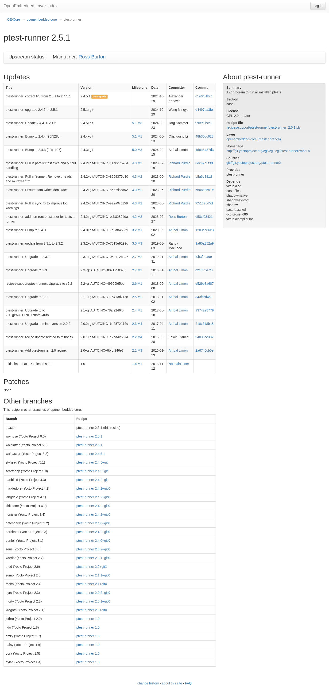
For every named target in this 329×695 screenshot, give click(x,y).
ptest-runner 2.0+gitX (91, 610)
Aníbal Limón (178, 230)
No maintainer (179, 364)
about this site (172, 683)
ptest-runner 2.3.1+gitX (93, 558)
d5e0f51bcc (203, 96)
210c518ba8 (204, 324)
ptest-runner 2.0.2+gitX (93, 593)
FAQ (188, 683)
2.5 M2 (137, 297)
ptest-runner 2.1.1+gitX (93, 575)
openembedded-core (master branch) (253, 139)
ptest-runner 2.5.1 (89, 436)
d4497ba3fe (204, 109)
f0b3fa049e (203, 257)
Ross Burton (92, 56)
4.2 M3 (137, 217)
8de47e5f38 (204, 163)
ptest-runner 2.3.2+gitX (93, 549)
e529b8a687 (204, 283)
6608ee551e (204, 190)
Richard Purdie (179, 163)
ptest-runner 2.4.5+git (92, 462)
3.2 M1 (137, 230)
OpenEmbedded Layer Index (31, 6)
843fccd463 (203, 297)
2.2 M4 (137, 337)
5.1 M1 (137, 136)
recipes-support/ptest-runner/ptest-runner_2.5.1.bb (263, 127)
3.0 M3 (137, 243)
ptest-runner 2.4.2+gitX (93, 488)
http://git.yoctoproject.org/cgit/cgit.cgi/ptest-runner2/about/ (268, 151)
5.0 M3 (137, 150)
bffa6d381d (203, 176)
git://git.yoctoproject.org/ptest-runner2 (253, 163)
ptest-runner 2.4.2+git (92, 480)
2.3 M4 (137, 324)
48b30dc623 (204, 136)
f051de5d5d (204, 203)
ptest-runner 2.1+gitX (91, 584)
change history (148, 683)
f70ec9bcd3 (203, 123)
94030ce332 (204, 337)
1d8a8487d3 (204, 150)
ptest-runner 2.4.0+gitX (93, 523)
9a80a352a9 (204, 243)
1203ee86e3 (204, 230)
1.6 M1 (137, 364)
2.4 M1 (137, 310)
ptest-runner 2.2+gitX (91, 566)
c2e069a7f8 (204, 270)
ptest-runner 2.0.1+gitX (93, 601)
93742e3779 (204, 310)
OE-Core (13, 19)
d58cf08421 (204, 217)
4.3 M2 (137, 163)
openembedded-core (42, 19)
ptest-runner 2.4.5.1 (90, 454)
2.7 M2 (137, 257)
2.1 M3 (137, 350)
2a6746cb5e (204, 350)
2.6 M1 (137, 283)
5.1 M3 (137, 123)
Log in (318, 6)
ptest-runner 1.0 (88, 619)
